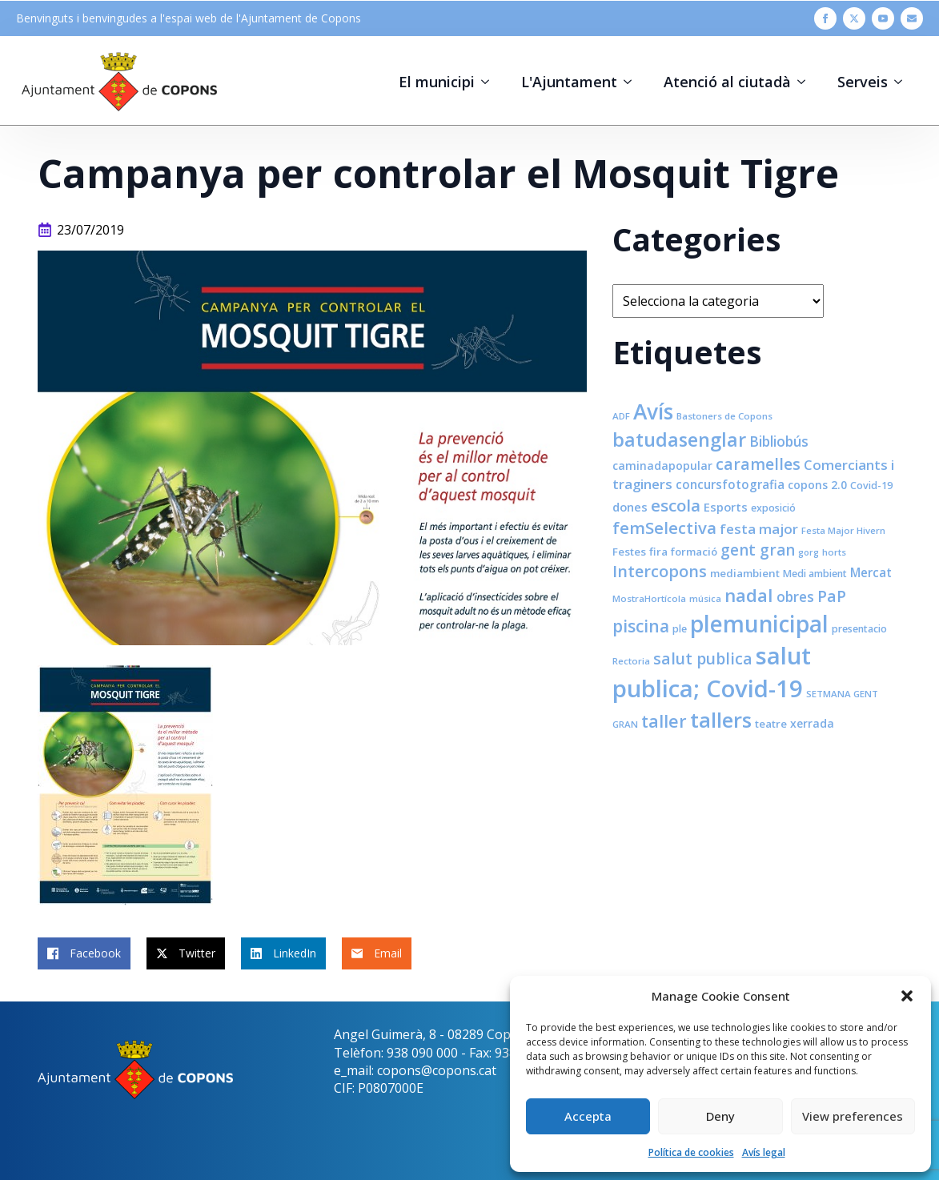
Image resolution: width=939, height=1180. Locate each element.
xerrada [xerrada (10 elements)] (812, 723)
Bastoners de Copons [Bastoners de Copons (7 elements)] (724, 416)
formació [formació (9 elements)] (694, 551)
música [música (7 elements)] (705, 598)
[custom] (912, 18)
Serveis (862, 81)
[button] (907, 996)
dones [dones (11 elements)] (630, 507)
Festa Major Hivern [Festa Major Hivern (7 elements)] (843, 530)
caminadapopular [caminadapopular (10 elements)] (662, 465)
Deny (720, 1116)
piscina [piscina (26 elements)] (640, 626)
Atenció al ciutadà (727, 81)
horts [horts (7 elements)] (834, 552)
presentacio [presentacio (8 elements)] (859, 629)
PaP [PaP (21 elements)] (831, 596)
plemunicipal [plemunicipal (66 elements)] (759, 623)
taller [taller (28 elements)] (664, 720)
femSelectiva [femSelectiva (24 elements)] (664, 527)
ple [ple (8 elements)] (679, 629)
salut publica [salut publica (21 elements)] (702, 658)
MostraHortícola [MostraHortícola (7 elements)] (649, 598)
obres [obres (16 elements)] (795, 596)
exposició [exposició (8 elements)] (773, 508)
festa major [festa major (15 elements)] (759, 529)
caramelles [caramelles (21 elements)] (758, 464)
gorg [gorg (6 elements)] (808, 552)
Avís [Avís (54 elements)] (653, 411)
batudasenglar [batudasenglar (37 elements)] (679, 439)
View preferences (852, 1116)
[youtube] (883, 18)
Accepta (588, 1116)
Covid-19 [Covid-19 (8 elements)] (871, 485)
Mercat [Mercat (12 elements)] (871, 572)
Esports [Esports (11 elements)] (726, 507)
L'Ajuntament (569, 81)
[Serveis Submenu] (903, 81)
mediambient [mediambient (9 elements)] (745, 573)
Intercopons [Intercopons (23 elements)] (659, 571)
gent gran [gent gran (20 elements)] (757, 550)
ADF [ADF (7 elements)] (621, 416)
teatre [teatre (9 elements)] (771, 723)
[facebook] (825, 18)
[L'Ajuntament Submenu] (632, 81)
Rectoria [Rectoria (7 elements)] (631, 661)
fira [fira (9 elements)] (658, 551)
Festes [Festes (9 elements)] (629, 551)
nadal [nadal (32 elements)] (748, 595)
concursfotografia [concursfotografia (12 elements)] (730, 484)
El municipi (437, 81)
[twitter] (854, 18)
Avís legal (763, 1152)
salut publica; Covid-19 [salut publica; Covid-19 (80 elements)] (711, 672)
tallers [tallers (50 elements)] (721, 719)
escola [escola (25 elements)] (675, 505)
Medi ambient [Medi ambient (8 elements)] (815, 573)
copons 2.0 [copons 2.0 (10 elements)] (817, 484)
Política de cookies (691, 1152)
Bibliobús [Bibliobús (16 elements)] (779, 441)
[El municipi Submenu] (490, 81)
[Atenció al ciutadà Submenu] (806, 81)
